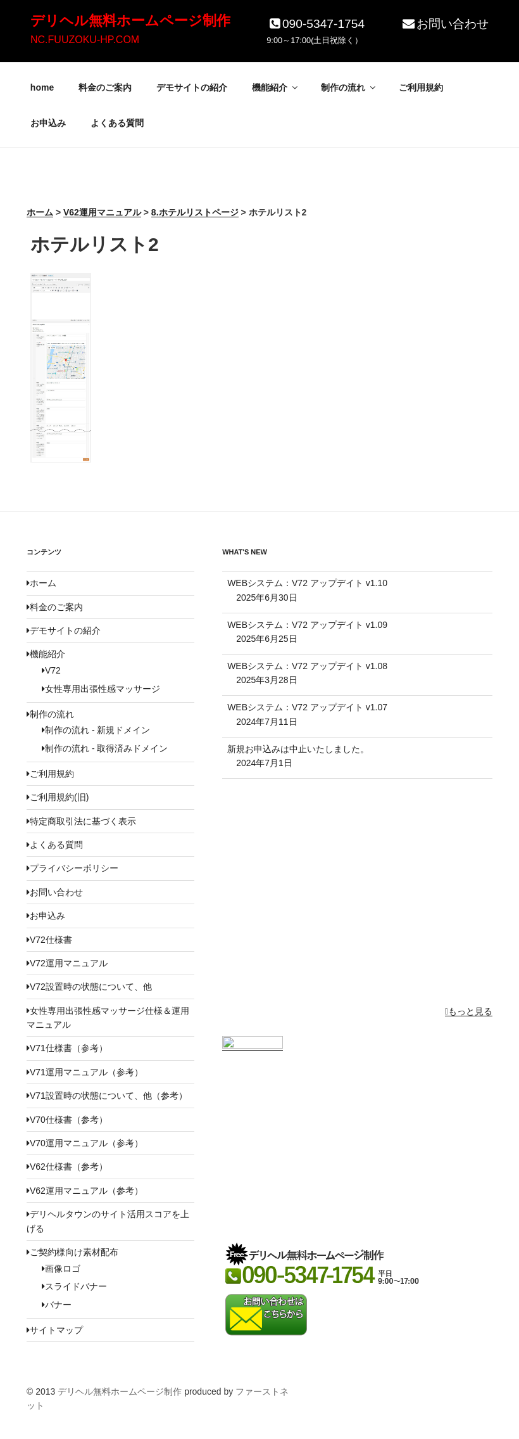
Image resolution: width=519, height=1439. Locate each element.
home (42, 87)
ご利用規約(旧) (58, 797)
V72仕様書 (49, 940)
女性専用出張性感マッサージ (101, 689)
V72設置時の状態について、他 (89, 987)
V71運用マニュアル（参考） (85, 1072)
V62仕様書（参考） (67, 1166)
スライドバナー (74, 1286)
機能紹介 (275, 87)
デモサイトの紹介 (191, 87)
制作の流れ (349, 87)
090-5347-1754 (315, 23)
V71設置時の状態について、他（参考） (107, 1095)
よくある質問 (117, 123)
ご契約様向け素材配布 (72, 1252)
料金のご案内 (105, 87)
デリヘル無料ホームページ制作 (130, 21)
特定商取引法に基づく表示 (81, 821)
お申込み (48, 123)
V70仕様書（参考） (67, 1120)
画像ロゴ (61, 1268)
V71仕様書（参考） (67, 1048)
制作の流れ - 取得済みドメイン (105, 748)
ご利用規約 (421, 87)
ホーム (41, 583)
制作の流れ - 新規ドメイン (96, 730)
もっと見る (468, 1011)
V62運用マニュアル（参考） (85, 1191)
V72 (51, 670)
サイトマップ (55, 1330)
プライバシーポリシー (72, 868)
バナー (57, 1305)
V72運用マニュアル (67, 963)
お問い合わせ (445, 23)
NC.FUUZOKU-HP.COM (84, 39)
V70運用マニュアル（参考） (85, 1143)
